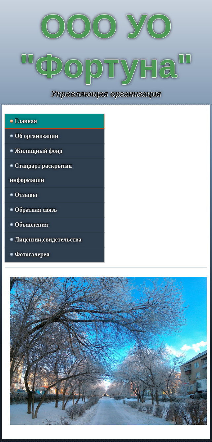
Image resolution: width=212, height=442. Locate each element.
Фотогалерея (32, 254)
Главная (26, 121)
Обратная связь (36, 209)
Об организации (36, 136)
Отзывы (26, 195)
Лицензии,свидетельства (48, 239)
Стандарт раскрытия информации (41, 172)
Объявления (31, 224)
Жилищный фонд (38, 151)
